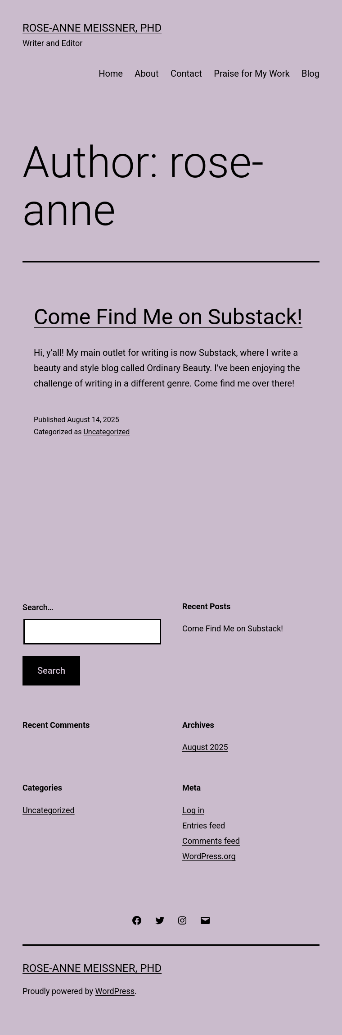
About (146, 73)
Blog (311, 73)
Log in (193, 810)
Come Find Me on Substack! (168, 317)
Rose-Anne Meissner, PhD (92, 28)
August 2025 (205, 747)
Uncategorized (106, 432)
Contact (186, 73)
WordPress (115, 991)
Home (111, 73)
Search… (38, 607)
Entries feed (203, 825)
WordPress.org (209, 856)
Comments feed (211, 841)
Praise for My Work (251, 73)
